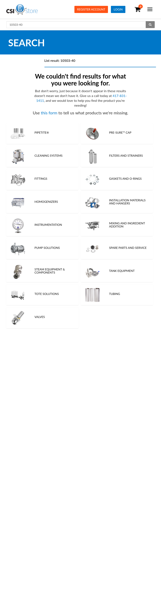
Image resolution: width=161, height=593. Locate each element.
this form (49, 112)
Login (118, 9)
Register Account (91, 9)
